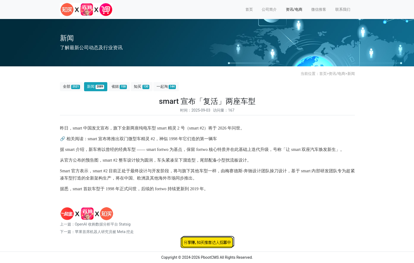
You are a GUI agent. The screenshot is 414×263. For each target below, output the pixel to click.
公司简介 (269, 9)
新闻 (351, 73)
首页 (249, 9)
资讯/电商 (294, 9)
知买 (141, 86)
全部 (71, 86)
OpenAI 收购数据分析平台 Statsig (103, 224)
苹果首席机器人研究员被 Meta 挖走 (104, 232)
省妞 (119, 86)
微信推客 (318, 9)
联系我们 (342, 9)
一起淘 (166, 86)
